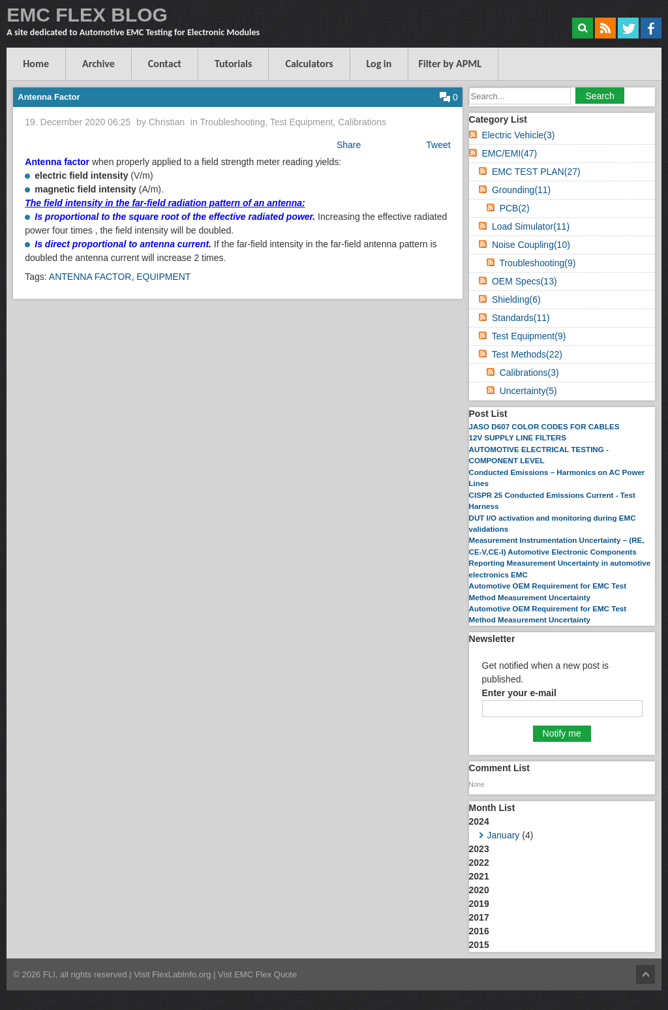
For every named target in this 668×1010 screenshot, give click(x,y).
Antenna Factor (49, 97)
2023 (479, 849)
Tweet (438, 145)
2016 (479, 931)
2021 (479, 876)
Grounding (521, 190)
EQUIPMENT (163, 276)
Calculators (309, 63)
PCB (515, 208)
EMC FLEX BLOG (87, 15)
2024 (562, 829)
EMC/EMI (509, 153)
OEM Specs (524, 281)
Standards (521, 318)
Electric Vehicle (517, 135)
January (503, 835)
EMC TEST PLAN (536, 171)
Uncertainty (528, 391)
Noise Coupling (531, 244)
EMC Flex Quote (265, 974)
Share (349, 145)
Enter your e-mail (519, 693)
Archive (98, 63)
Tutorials (233, 63)
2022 (479, 862)
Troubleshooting (232, 122)
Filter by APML (449, 63)
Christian (167, 122)
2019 (479, 903)
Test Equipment (301, 122)
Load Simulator (530, 226)
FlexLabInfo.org (182, 974)
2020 (479, 890)
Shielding (516, 299)
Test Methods (527, 354)
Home (36, 63)
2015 (479, 945)
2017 (479, 917)
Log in (379, 63)
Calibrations (362, 122)
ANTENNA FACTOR (90, 276)
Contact (164, 63)
